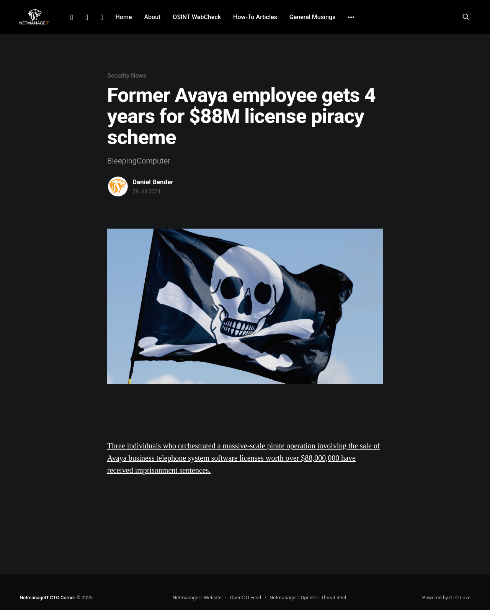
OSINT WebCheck (197, 17)
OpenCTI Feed (245, 597)
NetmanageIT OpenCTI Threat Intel (308, 597)
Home (124, 17)
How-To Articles (255, 17)
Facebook (86, 17)
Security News (126, 75)
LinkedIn (71, 17)
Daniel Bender (152, 182)
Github (101, 17)
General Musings (312, 17)
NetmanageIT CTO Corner (47, 597)
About (152, 17)
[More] (351, 17)
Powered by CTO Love (446, 597)
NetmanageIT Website (197, 597)
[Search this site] (466, 17)
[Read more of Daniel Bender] (118, 186)
